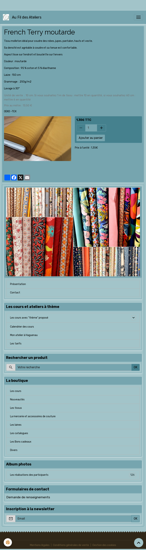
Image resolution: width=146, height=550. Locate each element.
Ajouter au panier (91, 138)
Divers (13, 450)
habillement (93, 155)
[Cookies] (8, 542)
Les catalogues (19, 433)
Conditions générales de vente (71, 545)
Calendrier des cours (22, 326)
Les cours (15, 391)
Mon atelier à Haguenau (24, 335)
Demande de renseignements (28, 497)
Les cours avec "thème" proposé (29, 317)
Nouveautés (17, 399)
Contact (15, 292)
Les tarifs (15, 343)
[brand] (23, 17)
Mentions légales (40, 545)
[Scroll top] (138, 542)
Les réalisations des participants (73, 475)
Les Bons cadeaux (20, 441)
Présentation (18, 284)
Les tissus (16, 408)
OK (135, 367)
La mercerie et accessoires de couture (33, 416)
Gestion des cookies (104, 545)
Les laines (15, 424)
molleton (109, 155)
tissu (79, 155)
